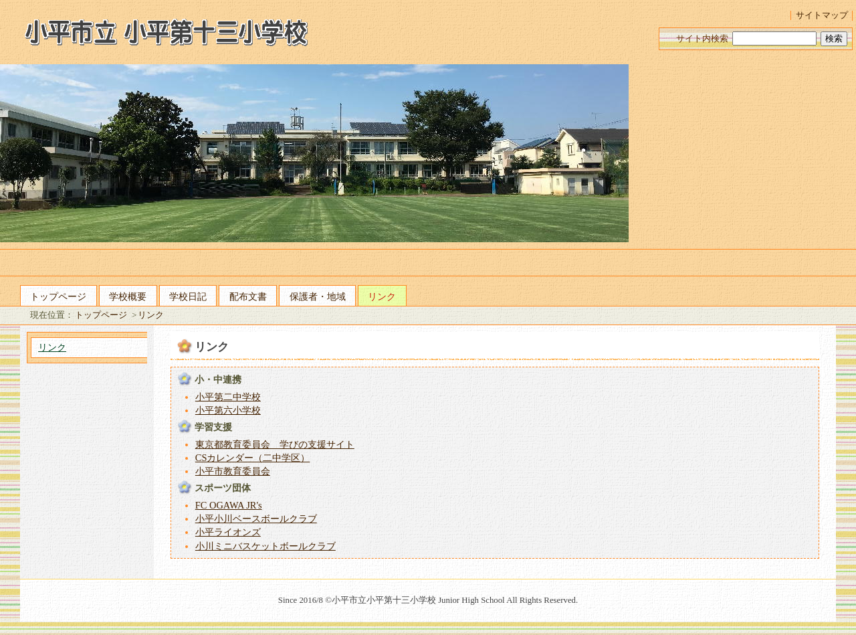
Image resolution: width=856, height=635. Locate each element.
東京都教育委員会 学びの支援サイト (274, 444)
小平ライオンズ (228, 532)
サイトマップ (822, 15)
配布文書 (248, 296)
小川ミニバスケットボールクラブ (265, 546)
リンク (382, 296)
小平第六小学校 (228, 410)
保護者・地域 (318, 296)
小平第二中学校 (228, 396)
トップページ (58, 296)
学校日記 (188, 296)
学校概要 (127, 296)
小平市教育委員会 (232, 471)
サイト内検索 (702, 38)
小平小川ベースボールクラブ (256, 518)
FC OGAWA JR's (228, 505)
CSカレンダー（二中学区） (252, 457)
